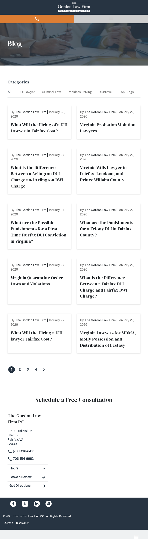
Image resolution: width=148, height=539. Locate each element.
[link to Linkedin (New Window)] (37, 504)
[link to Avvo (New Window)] (48, 504)
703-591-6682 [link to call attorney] (21, 459)
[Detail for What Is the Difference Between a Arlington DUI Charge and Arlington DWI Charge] (39, 171)
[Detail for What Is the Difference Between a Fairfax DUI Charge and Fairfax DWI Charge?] (108, 281)
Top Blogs (127, 92)
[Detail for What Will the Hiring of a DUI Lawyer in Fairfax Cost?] (39, 122)
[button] (37, 19)
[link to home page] (74, 7)
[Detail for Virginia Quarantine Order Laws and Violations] (39, 281)
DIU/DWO (106, 92)
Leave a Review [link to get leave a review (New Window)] (27, 477)
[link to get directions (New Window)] (28, 437)
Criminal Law (51, 92)
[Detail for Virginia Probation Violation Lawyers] (108, 122)
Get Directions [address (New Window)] (27, 486)
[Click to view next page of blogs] (44, 369)
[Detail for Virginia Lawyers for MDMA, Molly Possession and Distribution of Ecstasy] (108, 333)
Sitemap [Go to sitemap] (8, 523)
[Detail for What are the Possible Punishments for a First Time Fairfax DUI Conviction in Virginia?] (39, 226)
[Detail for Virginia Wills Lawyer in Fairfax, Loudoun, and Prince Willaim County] (108, 171)
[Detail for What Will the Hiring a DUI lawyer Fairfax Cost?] (39, 333)
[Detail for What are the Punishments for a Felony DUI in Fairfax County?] (108, 226)
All (10, 92)
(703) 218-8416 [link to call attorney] (21, 451)
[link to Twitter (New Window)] (25, 504)
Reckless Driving (80, 92)
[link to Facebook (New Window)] (13, 504)
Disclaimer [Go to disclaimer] (22, 523)
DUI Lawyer (27, 92)
